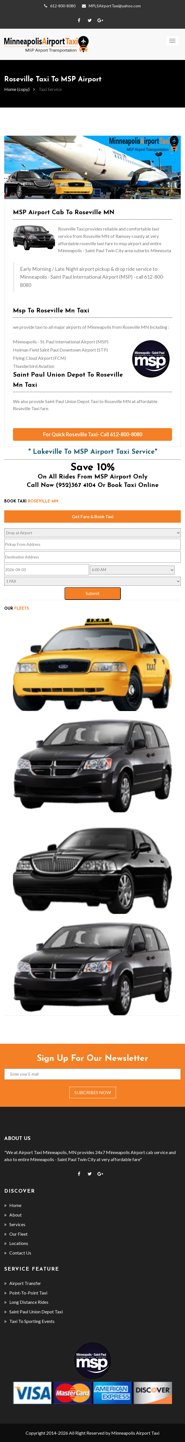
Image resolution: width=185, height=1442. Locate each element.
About (13, 1214)
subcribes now (92, 1092)
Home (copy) (17, 89)
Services (14, 1224)
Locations (16, 1243)
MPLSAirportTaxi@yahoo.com (111, 6)
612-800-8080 (59, 6)
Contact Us (17, 1252)
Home (12, 1205)
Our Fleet (16, 1234)
